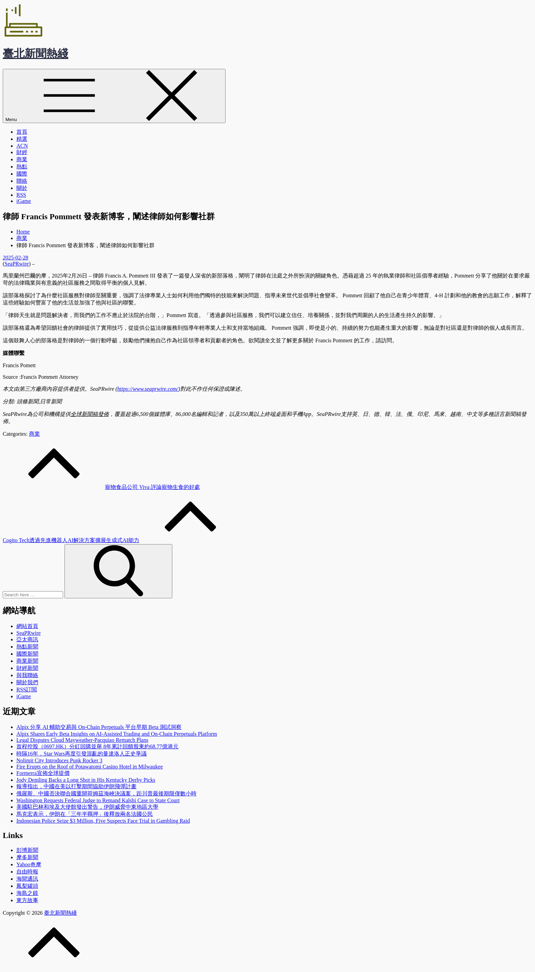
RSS (21, 195)
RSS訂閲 (26, 689)
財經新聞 (27, 668)
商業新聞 (27, 661)
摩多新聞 (27, 857)
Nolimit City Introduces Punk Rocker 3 (59, 760)
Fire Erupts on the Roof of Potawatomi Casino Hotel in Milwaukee (89, 766)
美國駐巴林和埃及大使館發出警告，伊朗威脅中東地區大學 (87, 807)
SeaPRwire (16, 264)
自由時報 (27, 871)
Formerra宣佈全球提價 (43, 773)
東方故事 (27, 900)
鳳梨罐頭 (27, 886)
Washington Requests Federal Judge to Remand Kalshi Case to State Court (98, 800)
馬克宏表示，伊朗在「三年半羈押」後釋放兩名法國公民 (84, 814)
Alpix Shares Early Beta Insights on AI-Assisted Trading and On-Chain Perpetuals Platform (116, 734)
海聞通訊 (27, 879)
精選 (21, 139)
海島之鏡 (27, 893)
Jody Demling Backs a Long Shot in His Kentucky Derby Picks (85, 780)
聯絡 (21, 181)
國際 (21, 174)
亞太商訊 (27, 639)
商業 (21, 159)
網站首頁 (27, 626)
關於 (21, 188)
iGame (23, 201)
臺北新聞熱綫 (35, 53)
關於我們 (27, 682)
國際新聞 (27, 654)
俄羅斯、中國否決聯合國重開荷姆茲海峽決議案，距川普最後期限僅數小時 (106, 793)
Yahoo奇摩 (28, 864)
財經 (21, 152)
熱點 (21, 166)
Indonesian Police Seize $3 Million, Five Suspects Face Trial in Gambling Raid (103, 821)
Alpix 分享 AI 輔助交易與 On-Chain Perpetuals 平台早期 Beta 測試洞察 (99, 727)
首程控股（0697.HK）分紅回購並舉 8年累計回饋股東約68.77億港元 (97, 746)
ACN (22, 146)
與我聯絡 (27, 675)
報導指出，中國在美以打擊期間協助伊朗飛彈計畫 (76, 786)
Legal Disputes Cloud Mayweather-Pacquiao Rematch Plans (82, 740)
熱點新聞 (27, 646)
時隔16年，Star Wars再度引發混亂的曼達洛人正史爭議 (81, 754)
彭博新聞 (27, 850)
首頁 (21, 132)
